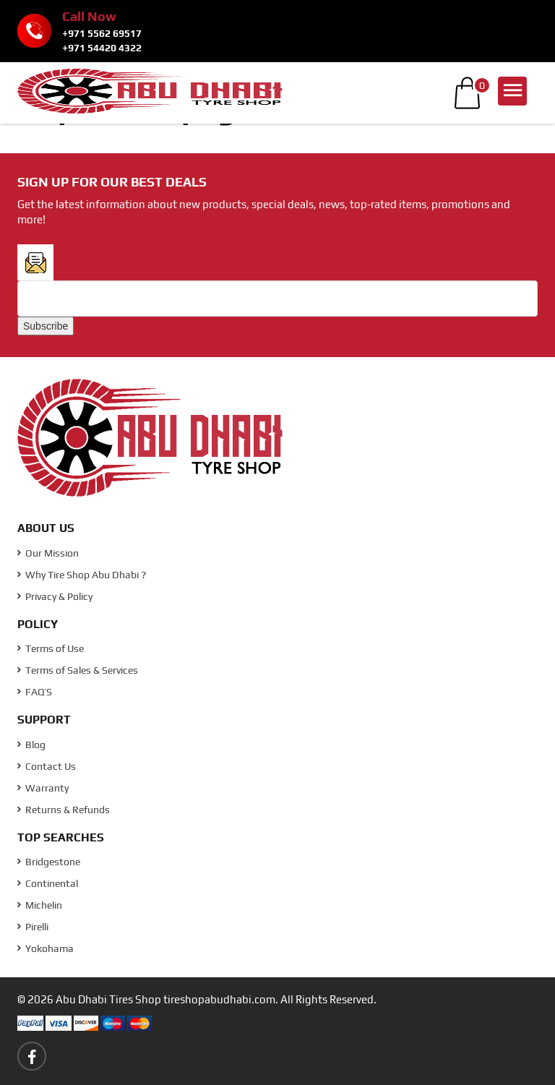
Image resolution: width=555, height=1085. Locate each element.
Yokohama (45, 948)
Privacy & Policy (54, 596)
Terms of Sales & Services (77, 670)
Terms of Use (50, 648)
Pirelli (32, 926)
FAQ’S (34, 692)
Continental (47, 883)
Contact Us (46, 766)
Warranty (43, 788)
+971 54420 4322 (102, 47)
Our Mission (48, 553)
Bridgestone (48, 861)
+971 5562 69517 (102, 33)
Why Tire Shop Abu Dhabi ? (81, 574)
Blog (31, 744)
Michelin (39, 905)
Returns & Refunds (63, 809)
